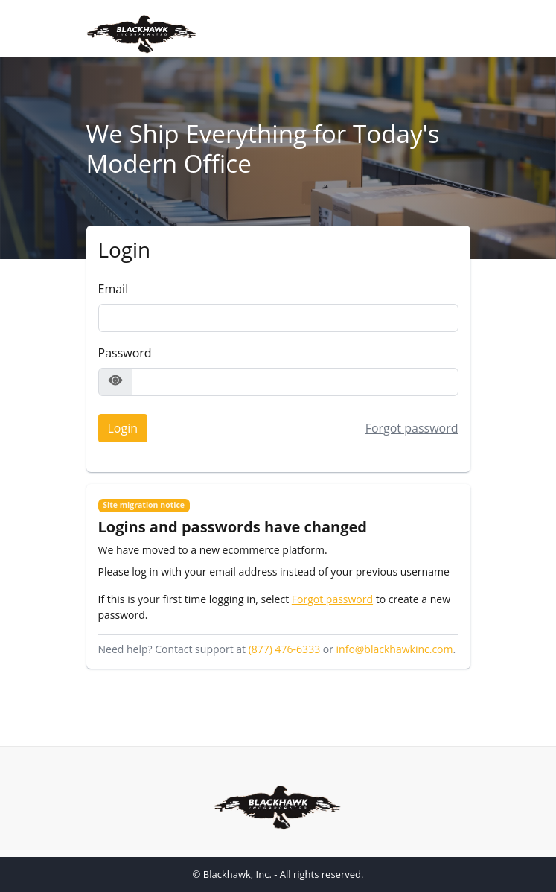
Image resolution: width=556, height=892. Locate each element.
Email (113, 289)
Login (118, 425)
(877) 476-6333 (284, 649)
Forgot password (411, 428)
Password (125, 353)
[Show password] (115, 382)
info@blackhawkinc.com (394, 649)
